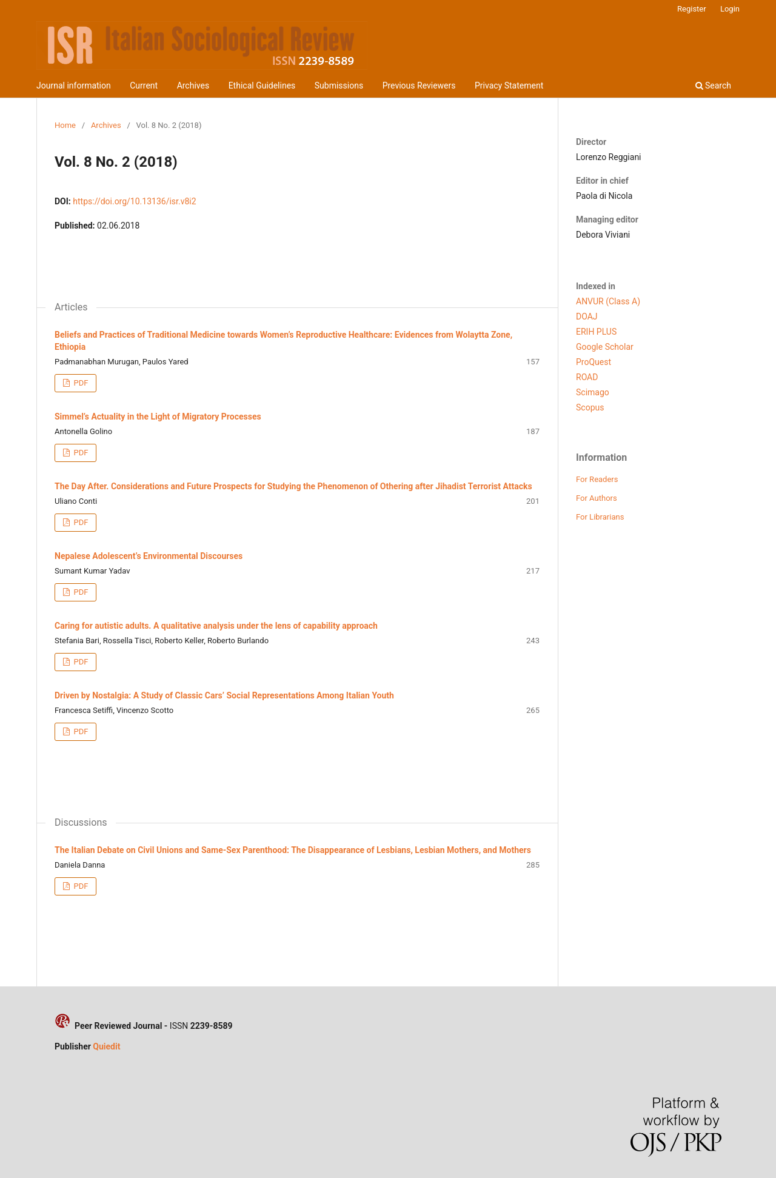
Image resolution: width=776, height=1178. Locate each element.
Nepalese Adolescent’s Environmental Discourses (148, 556)
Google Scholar (605, 347)
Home (65, 125)
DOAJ (587, 316)
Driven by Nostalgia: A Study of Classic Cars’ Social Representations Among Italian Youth (224, 695)
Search (713, 85)
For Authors (596, 498)
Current (144, 85)
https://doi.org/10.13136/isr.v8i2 (134, 201)
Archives (193, 85)
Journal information (73, 85)
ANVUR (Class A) (608, 301)
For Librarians (600, 516)
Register (691, 8)
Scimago (592, 392)
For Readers (597, 479)
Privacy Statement (509, 85)
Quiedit (106, 1046)
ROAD (587, 377)
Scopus (590, 407)
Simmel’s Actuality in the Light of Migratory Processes (158, 416)
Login (730, 8)
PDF (80, 382)
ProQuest (593, 362)
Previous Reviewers (419, 85)
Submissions (339, 85)
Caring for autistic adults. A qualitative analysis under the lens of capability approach (216, 626)
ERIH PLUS (596, 331)
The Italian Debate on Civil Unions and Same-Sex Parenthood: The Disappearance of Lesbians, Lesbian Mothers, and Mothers (293, 850)
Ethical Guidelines (262, 85)
